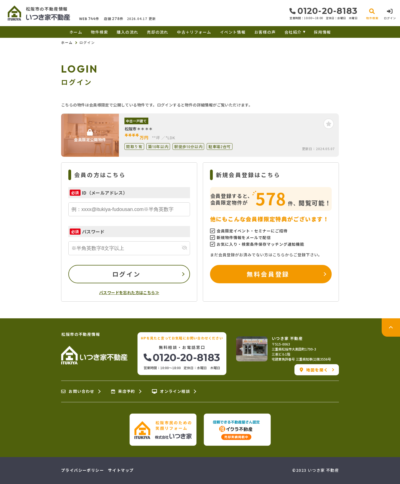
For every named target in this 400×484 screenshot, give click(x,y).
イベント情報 (233, 32)
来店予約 (123, 391)
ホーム (75, 32)
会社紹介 (293, 32)
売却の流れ (157, 32)
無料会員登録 (268, 273)
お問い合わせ (77, 391)
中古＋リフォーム (194, 32)
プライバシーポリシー (82, 470)
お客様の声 (265, 32)
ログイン (126, 273)
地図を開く (314, 370)
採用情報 (322, 32)
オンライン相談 (171, 391)
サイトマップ (121, 470)
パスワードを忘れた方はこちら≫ (129, 292)
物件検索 (99, 32)
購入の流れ (127, 32)
